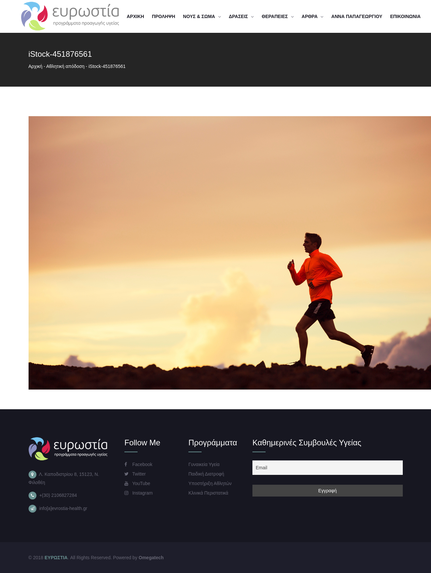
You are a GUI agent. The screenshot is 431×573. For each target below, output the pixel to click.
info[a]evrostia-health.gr (63, 508)
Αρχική (36, 66)
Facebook (138, 464)
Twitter (135, 474)
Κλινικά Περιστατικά (208, 493)
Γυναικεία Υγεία (204, 464)
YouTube (137, 483)
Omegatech (151, 557)
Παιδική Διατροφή (206, 474)
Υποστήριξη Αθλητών (210, 483)
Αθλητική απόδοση (65, 66)
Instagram (138, 493)
